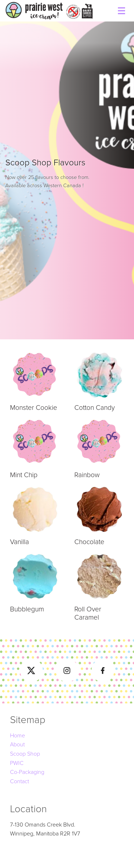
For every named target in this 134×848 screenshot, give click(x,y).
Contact (19, 781)
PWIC (17, 763)
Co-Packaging (27, 772)
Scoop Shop (25, 753)
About (17, 744)
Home (17, 735)
